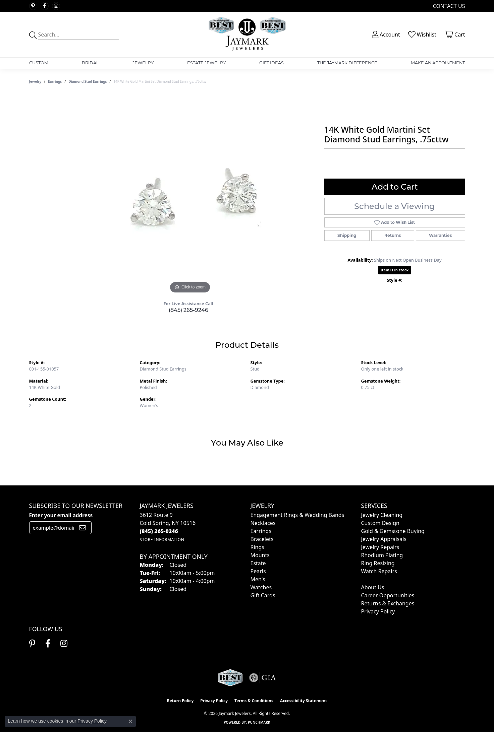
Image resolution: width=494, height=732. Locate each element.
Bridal (90, 62)
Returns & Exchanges (388, 603)
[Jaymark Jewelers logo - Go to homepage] (247, 34)
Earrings (55, 81)
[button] (385, 34)
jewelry (35, 81)
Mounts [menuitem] (260, 555)
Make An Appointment (438, 62)
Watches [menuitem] (261, 587)
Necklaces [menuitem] (263, 523)
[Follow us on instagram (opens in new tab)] (56, 6)
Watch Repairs (379, 571)
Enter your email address (61, 515)
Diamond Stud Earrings (87, 81)
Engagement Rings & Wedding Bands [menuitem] (297, 515)
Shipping (346, 235)
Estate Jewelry (206, 62)
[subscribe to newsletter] (82, 528)
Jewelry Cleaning (382, 515)
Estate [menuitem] (258, 563)
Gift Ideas (271, 62)
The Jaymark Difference (347, 62)
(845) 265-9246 (188, 310)
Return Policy (180, 701)
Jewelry (143, 62)
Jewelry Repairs (380, 547)
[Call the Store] (159, 531)
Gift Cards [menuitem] (263, 595)
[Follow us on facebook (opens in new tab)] (45, 6)
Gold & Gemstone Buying (393, 531)
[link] (448, 6)
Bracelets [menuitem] (262, 539)
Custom (38, 62)
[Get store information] (162, 539)
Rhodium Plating (382, 555)
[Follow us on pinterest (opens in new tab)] (33, 6)
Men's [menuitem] (258, 579)
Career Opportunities (388, 595)
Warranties (440, 235)
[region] (190, 194)
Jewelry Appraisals (383, 539)
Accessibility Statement (303, 701)
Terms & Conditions (253, 701)
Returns (392, 235)
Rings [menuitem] (257, 547)
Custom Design (380, 523)
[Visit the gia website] (262, 677)
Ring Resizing (378, 563)
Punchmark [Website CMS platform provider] (259, 722)
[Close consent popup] (130, 721)
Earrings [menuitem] (261, 531)
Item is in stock (395, 269)
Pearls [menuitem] (258, 571)
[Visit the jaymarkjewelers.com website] (230, 677)
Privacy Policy (378, 611)
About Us (372, 587)
